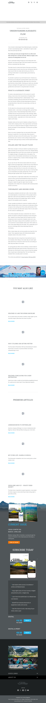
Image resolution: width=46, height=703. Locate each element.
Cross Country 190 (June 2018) (28, 257)
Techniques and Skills (21, 28)
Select (27, 620)
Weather (27, 28)
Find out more (14, 542)
